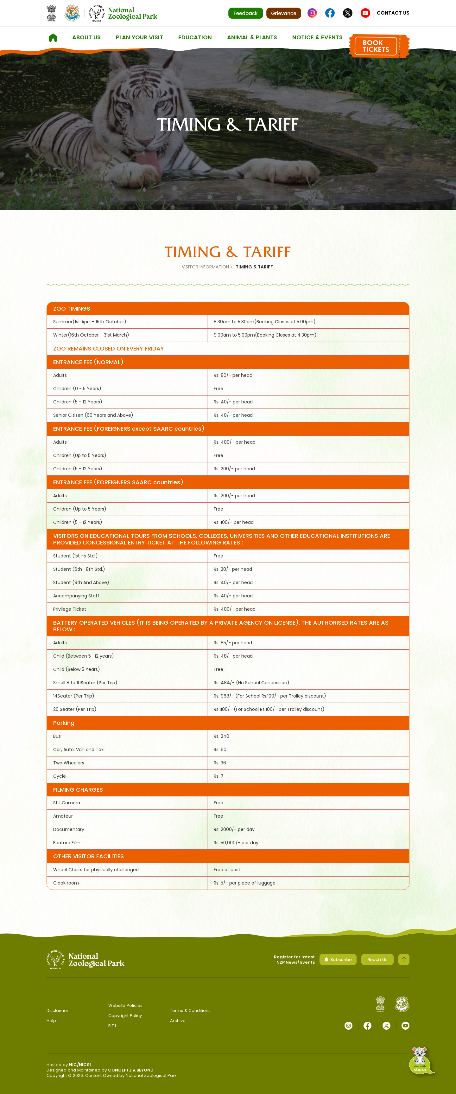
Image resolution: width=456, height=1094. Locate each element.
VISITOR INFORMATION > (207, 267)
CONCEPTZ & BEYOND (131, 1070)
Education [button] (195, 37)
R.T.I (112, 1025)
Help (51, 1020)
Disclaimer (57, 1010)
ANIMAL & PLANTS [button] (252, 37)
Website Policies (125, 1005)
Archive (178, 1020)
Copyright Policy (125, 1015)
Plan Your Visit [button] (139, 37)
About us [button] (86, 37)
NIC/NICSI (80, 1065)
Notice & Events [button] (317, 37)
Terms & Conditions (190, 1010)
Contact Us (393, 13)
